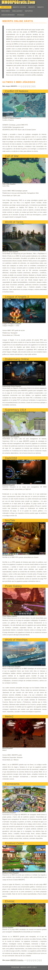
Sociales (20, 15)
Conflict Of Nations (16, 91)
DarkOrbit (11, 458)
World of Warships (16, 639)
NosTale (10, 520)
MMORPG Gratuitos (16, 960)
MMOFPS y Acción (19, 7)
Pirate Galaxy (13, 586)
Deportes (29, 11)
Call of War (12, 156)
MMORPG (31, 7)
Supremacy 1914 (15, 409)
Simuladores (17, 11)
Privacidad (15, 967)
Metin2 (9, 716)
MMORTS (40, 7)
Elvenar (9, 901)
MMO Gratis (5, 7)
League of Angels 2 (17, 296)
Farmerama (12, 783)
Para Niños (5, 11)
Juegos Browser (8, 15)
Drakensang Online (17, 359)
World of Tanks (14, 222)
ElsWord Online (14, 843)
